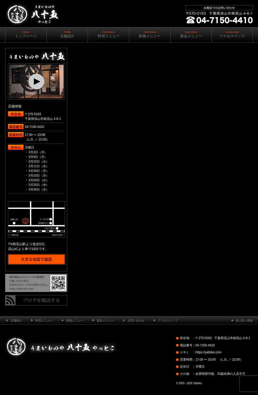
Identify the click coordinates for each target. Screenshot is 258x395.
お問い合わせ (136, 320)
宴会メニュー (191, 34)
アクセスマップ (232, 34)
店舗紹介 (67, 34)
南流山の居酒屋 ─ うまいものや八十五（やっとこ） (32, 31)
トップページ (26, 34)
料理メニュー (108, 34)
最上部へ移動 (244, 320)
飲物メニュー (149, 34)
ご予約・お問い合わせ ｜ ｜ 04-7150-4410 (218, 33)
